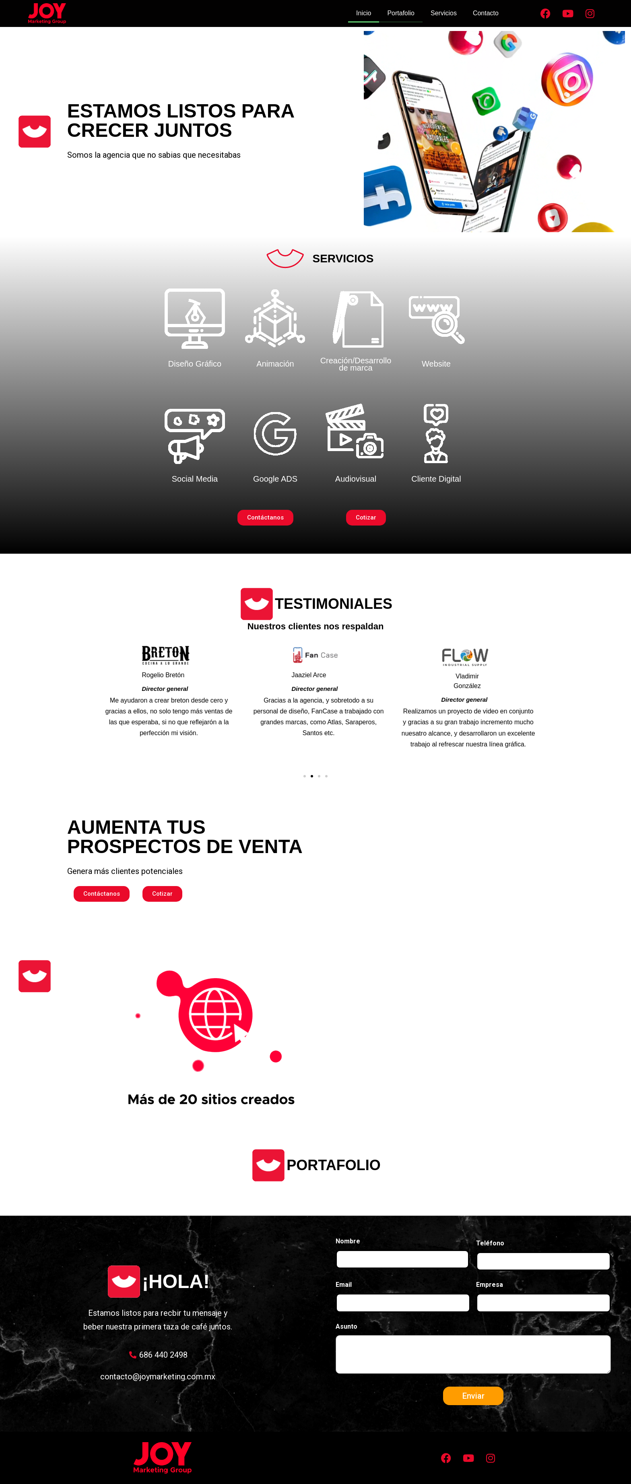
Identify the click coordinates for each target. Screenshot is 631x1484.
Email (344, 1284)
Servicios (444, 13)
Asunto (346, 1326)
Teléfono (490, 1243)
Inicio (363, 13)
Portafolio (400, 13)
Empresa (489, 1284)
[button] (304, 776)
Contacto (486, 13)
